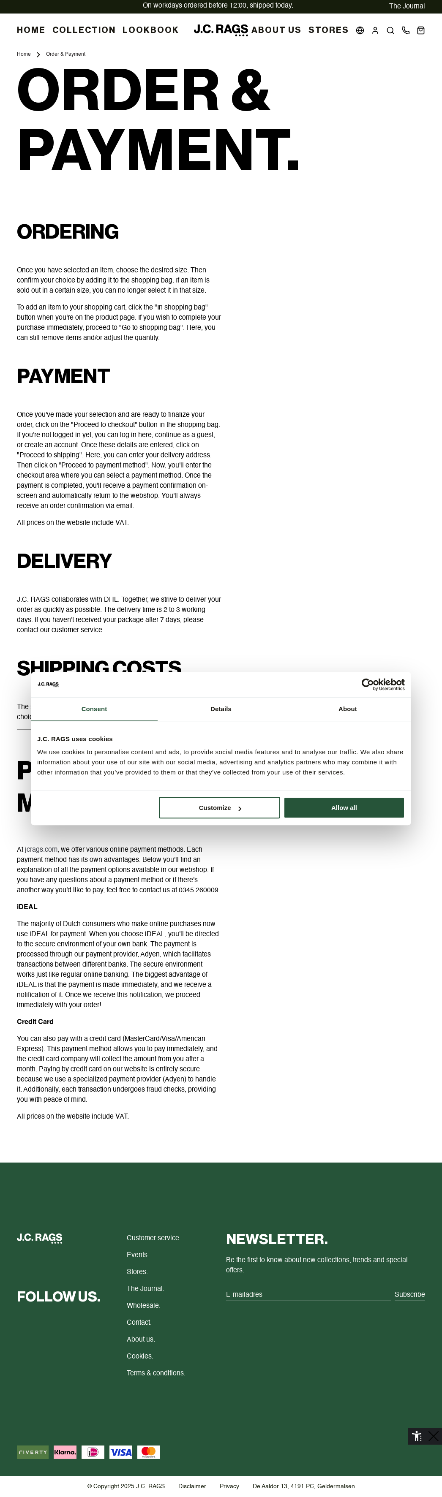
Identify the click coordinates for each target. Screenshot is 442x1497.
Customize (220, 807)
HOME (31, 30)
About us (276, 30)
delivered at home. (218, 6)
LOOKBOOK (151, 30)
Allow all (344, 807)
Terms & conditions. (156, 1373)
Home (24, 54)
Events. (138, 1255)
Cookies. (140, 1356)
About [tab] (347, 708)
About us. (141, 1340)
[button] (390, 30)
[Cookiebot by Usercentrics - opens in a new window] (368, 684)
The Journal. (145, 1289)
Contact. (139, 1323)
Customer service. (154, 1238)
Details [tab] (221, 708)
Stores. (137, 1272)
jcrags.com (41, 850)
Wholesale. (144, 1306)
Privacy (229, 1486)
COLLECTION (84, 30)
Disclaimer (192, 1486)
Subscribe (410, 1295)
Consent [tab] (94, 708)
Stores (328, 30)
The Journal (407, 6)
